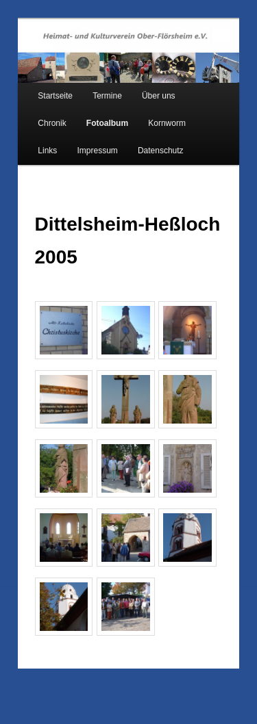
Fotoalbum (107, 123)
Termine (107, 96)
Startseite (55, 96)
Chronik (52, 123)
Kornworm (167, 123)
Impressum (97, 150)
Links (47, 150)
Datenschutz (161, 150)
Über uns (158, 96)
